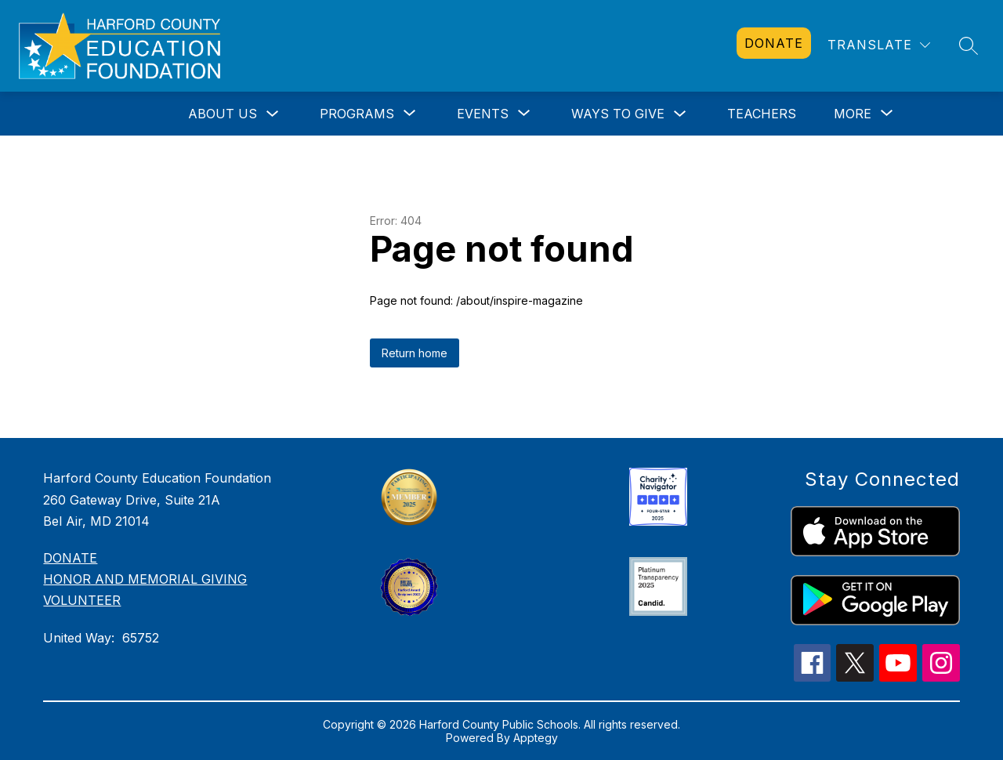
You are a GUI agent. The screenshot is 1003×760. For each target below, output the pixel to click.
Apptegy (535, 737)
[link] (774, 43)
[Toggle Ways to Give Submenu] (680, 114)
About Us (222, 113)
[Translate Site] (879, 45)
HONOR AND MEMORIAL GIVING (145, 579)
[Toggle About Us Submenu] (272, 114)
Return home (414, 353)
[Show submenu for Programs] (357, 113)
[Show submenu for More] (852, 113)
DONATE (70, 558)
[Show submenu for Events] (483, 113)
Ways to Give (617, 113)
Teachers (761, 113)
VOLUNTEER (82, 600)
